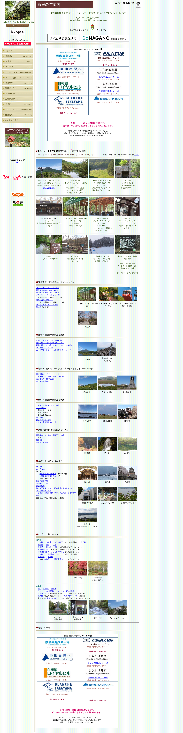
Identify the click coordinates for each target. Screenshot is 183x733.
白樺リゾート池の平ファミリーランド (50, 343)
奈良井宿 (41, 557)
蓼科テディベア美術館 (44, 348)
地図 (17, 162)
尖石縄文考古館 (42, 442)
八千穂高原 (58, 542)
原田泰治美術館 (42, 481)
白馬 (54, 545)
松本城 (40, 542)
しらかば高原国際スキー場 (46, 422)
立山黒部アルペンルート (55, 554)
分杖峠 (56, 547)
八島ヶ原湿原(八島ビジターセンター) (50, 376)
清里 (39, 589)
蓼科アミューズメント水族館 (47, 305)
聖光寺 (38, 307)
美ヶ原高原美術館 (42, 381)
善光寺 (40, 545)
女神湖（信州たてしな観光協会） (48, 405)
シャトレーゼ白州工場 (66, 591)
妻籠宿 (50, 557)
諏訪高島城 (40, 486)
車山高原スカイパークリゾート (47, 374)
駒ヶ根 (48, 547)
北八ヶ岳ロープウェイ (44, 300)
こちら (136, 155)
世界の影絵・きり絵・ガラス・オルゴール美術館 (54, 345)
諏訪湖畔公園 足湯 (43, 491)
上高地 (40, 554)
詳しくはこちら (49, 188)
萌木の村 (46, 589)
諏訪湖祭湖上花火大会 (48, 474)
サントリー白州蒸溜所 (46, 591)
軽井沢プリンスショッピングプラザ (51, 552)
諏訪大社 (39, 466)
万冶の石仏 (40, 469)
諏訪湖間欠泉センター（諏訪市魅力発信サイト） (54, 488)
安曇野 (40, 547)
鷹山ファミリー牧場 (43, 420)
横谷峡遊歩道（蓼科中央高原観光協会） (51, 435)
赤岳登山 (47, 559)
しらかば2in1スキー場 (109, 77)
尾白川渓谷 (42, 593)
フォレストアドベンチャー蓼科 (47, 288)
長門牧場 (39, 417)
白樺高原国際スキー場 (109, 91)
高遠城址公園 (43, 549)
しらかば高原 (41, 408)
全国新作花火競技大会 (48, 476)
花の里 (40, 596)
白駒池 (48, 542)
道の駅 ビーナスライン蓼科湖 (47, 293)
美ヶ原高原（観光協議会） (46, 379)
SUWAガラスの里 (42, 483)
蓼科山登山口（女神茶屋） (49, 340)
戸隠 (47, 545)
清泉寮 (53, 589)
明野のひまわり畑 (71, 596)
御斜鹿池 (39, 440)
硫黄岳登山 (58, 559)
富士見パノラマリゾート (54, 598)
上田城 (83, 542)
